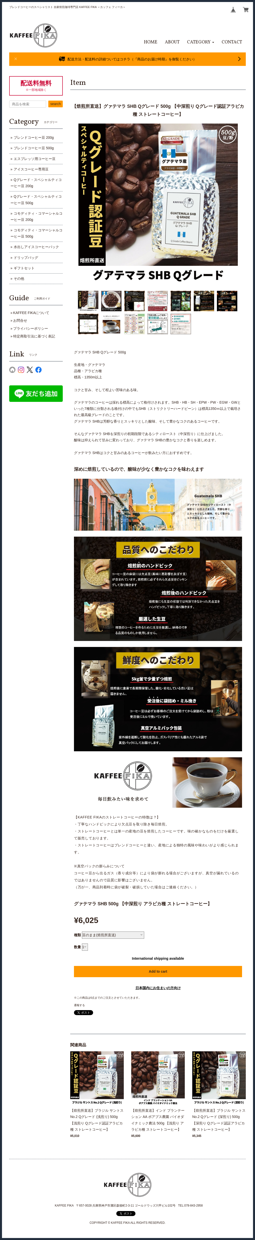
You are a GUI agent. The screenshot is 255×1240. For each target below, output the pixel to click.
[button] (200, 42)
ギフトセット (24, 268)
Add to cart (158, 971)
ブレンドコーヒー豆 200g (34, 138)
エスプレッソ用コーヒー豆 (35, 159)
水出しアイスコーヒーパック (36, 247)
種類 (77, 935)
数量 (77, 947)
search (55, 104)
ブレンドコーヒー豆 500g (34, 148)
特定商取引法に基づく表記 (34, 336)
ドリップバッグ (26, 258)
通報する (79, 1005)
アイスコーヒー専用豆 (31, 169)
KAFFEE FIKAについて (31, 313)
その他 (19, 279)
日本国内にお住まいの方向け (158, 988)
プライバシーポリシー (30, 328)
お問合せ (20, 320)
